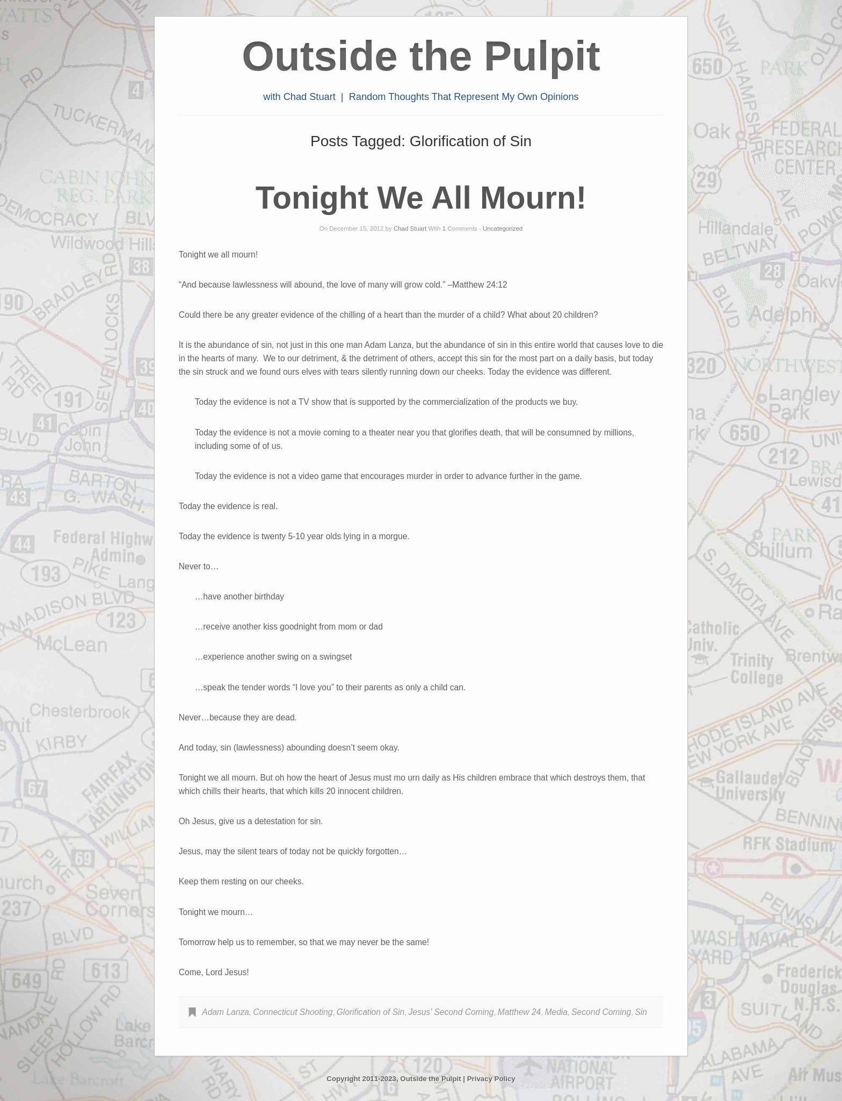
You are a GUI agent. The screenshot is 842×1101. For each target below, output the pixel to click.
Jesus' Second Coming (450, 1012)
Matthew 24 (519, 1012)
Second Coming (601, 1012)
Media (556, 1012)
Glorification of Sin (371, 1012)
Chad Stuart (410, 228)
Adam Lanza (225, 1012)
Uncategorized (502, 228)
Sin (641, 1012)
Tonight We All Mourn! (421, 197)
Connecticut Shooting (292, 1012)
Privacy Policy (491, 1079)
